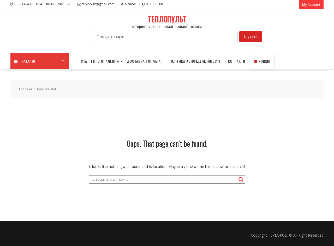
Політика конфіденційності (194, 61)
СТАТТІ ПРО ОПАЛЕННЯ (100, 61)
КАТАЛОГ (25, 61)
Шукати (251, 36)
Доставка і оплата (144, 61)
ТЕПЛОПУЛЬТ (167, 19)
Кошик (261, 61)
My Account (311, 4)
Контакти (236, 61)
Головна (26, 89)
